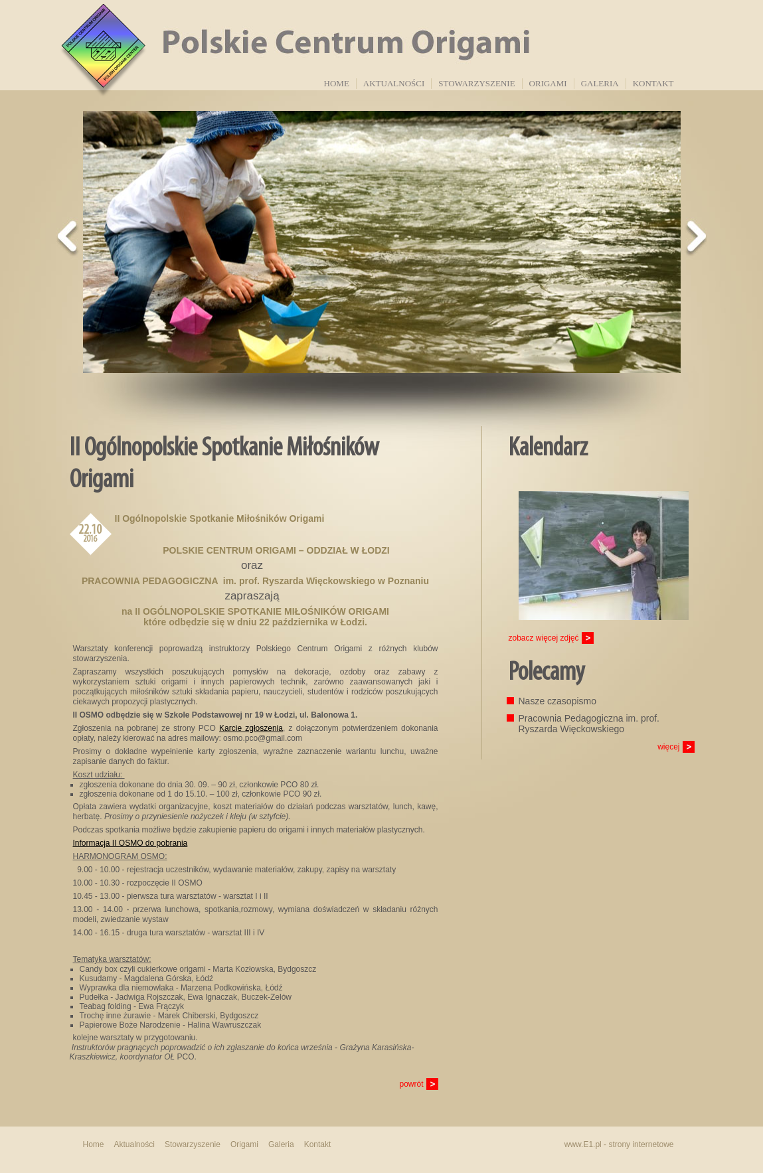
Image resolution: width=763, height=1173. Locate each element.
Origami (548, 83)
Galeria (600, 83)
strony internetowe (640, 1144)
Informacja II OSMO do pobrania (130, 843)
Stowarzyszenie (476, 83)
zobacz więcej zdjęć (544, 638)
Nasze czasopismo (558, 701)
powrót (411, 1084)
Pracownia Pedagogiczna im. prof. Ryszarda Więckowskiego (589, 723)
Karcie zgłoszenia (251, 728)
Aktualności (393, 83)
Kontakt (653, 83)
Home (336, 83)
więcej (668, 746)
